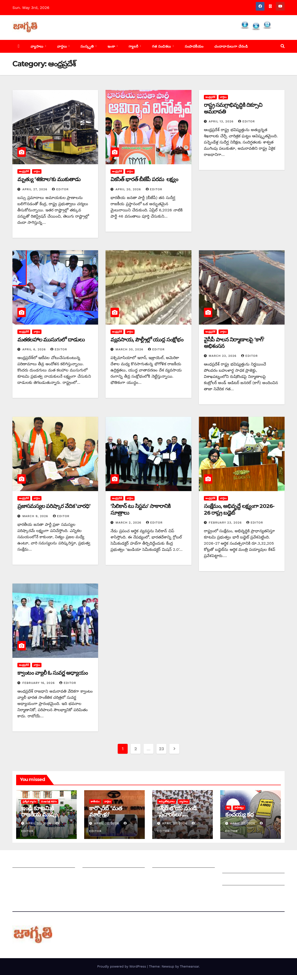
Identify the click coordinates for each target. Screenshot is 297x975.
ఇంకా (112, 46)
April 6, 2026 (34, 349)
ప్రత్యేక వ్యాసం (29, 801)
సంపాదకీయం (194, 46)
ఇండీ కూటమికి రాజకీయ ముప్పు (39, 811)
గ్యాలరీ (134, 46)
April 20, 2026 (128, 189)
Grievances (233, 880)
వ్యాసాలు (37, 46)
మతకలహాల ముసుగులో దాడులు (51, 339)
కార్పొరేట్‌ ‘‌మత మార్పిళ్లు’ (105, 811)
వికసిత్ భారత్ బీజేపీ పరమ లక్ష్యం (144, 179)
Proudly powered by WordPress (122, 966)
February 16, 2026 (39, 683)
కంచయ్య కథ (239, 814)
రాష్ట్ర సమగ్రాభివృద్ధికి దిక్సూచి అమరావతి (233, 108)
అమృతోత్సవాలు (167, 801)
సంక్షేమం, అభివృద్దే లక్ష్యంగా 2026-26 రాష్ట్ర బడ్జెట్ (239, 509)
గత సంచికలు (162, 46)
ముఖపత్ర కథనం (49, 801)
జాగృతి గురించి (24, 862)
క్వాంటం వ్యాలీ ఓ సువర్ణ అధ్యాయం (52, 672)
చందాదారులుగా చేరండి (231, 46)
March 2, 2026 (128, 522)
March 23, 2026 (223, 356)
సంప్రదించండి (22, 874)
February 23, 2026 (226, 522)
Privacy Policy (235, 892)
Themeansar (189, 966)
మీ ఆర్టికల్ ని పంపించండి (102, 862)
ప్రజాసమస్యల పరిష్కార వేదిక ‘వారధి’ (53, 506)
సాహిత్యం (239, 807)
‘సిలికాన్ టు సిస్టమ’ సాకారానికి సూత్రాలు (140, 509)
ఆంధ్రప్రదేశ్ (24, 171)
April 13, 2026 (222, 121)
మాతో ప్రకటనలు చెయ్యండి (103, 874)
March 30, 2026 (130, 349)
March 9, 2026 (35, 516)
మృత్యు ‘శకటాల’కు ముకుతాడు (48, 179)
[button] (283, 46)
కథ (228, 807)
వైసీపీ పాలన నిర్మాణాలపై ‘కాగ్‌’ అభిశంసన (234, 342)
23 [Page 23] (161, 748)
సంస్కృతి (87, 46)
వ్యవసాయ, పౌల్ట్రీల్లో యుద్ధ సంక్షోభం (147, 339)
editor (60, 189)
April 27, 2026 (35, 189)
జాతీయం (95, 801)
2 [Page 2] (135, 748)
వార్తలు (62, 46)
